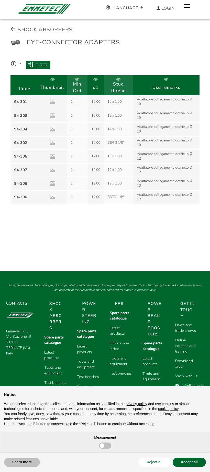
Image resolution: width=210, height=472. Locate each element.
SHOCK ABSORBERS (41, 29)
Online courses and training (185, 345)
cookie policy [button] (168, 409)
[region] (105, 140)
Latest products (51, 355)
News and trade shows (185, 327)
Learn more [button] (22, 462)
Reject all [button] (154, 462)
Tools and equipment (53, 370)
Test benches (55, 382)
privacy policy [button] (136, 404)
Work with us (186, 375)
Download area (184, 363)
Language (125, 8)
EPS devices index (120, 346)
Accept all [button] (189, 462)
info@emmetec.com (187, 385)
